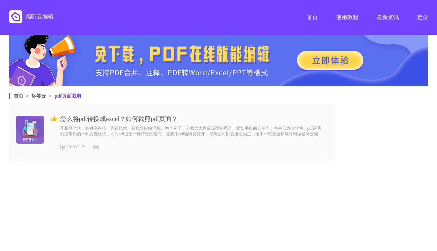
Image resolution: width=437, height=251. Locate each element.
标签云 (38, 96)
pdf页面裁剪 (67, 96)
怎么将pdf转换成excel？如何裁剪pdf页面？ (119, 118)
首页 (18, 96)
